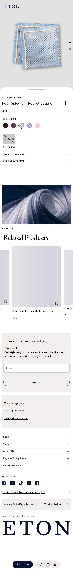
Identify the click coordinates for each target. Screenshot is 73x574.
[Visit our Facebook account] (37, 483)
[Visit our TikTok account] (21, 483)
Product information (36, 154)
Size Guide (9, 147)
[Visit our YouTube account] (12, 483)
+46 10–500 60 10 (14, 410)
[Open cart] (47, 564)
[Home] (36, 528)
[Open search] (40, 564)
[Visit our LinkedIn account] (29, 483)
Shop (36, 437)
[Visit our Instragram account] (4, 483)
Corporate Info (36, 465)
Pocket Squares (14, 97)
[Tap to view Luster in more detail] (36, 209)
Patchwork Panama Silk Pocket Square (33, 311)
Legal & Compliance (36, 458)
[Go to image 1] (70, 42)
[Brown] (5, 125)
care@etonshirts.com (16, 418)
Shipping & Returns (36, 161)
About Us (36, 451)
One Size (9, 139)
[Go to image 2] (70, 49)
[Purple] (29, 125)
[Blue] (13, 125)
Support (36, 444)
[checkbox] (67, 104)
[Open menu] (54, 564)
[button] (36, 89)
